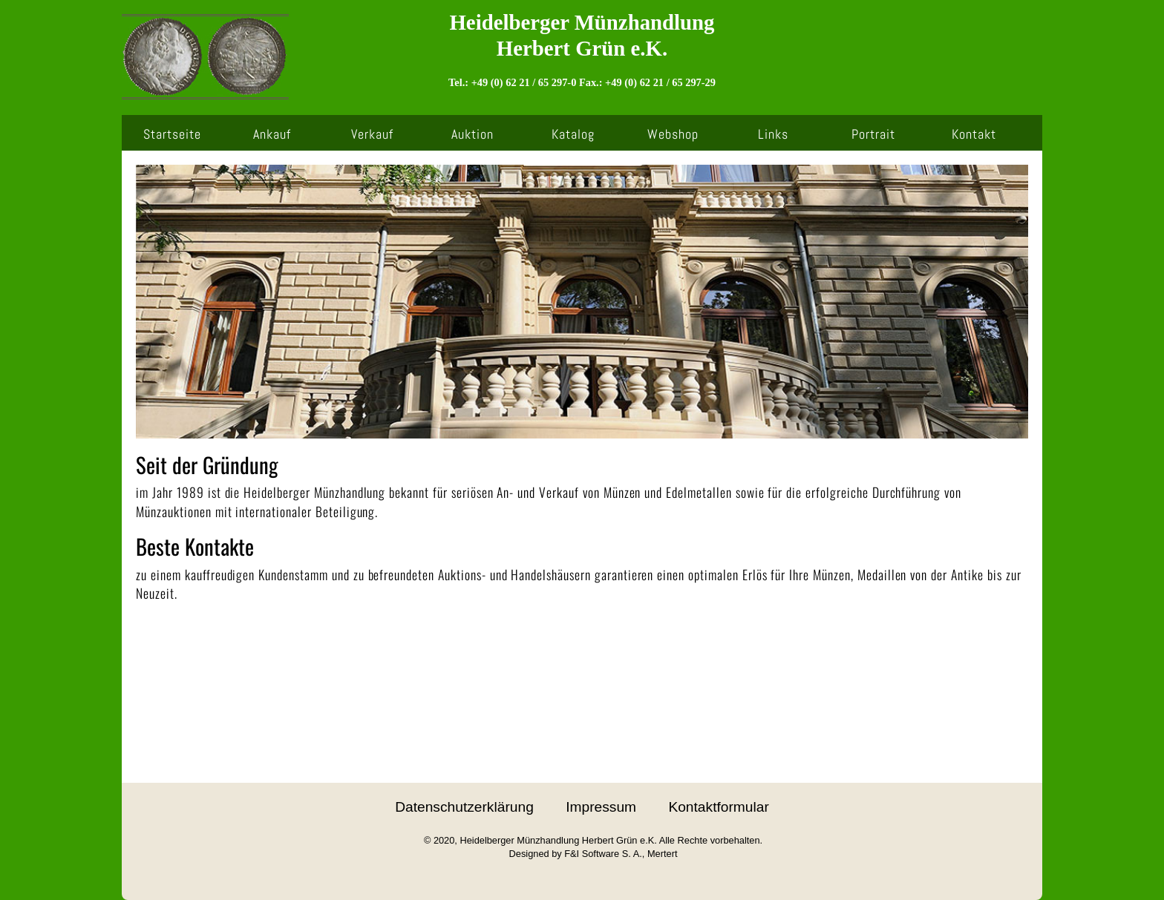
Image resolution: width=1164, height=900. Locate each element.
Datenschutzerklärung (464, 807)
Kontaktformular (718, 807)
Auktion (472, 134)
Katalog (573, 134)
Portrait (873, 134)
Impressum (601, 807)
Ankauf (272, 134)
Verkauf (372, 134)
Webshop (673, 134)
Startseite (172, 134)
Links (773, 134)
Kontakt (974, 134)
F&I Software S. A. (603, 853)
